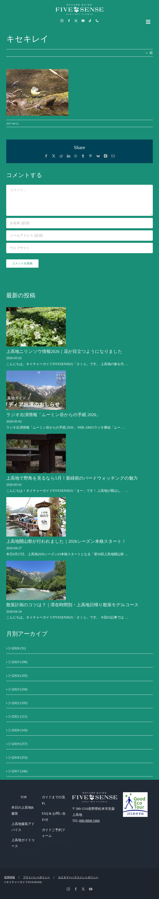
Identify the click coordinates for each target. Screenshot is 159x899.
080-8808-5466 (89, 820)
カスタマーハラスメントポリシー (78, 877)
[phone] (97, 20)
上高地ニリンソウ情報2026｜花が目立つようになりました (64, 351)
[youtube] (83, 20)
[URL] (79, 248)
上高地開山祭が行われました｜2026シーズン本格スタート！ (66, 541)
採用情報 (9, 877)
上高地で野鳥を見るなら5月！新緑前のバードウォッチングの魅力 (72, 478)
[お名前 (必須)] (79, 223)
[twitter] (76, 20)
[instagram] (61, 20)
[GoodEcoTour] (135, 794)
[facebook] (68, 20)
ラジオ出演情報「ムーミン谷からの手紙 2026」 (53, 414)
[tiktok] (90, 20)
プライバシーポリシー (36, 877)
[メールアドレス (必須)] (79, 235)
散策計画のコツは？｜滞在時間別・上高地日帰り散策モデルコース (72, 604)
